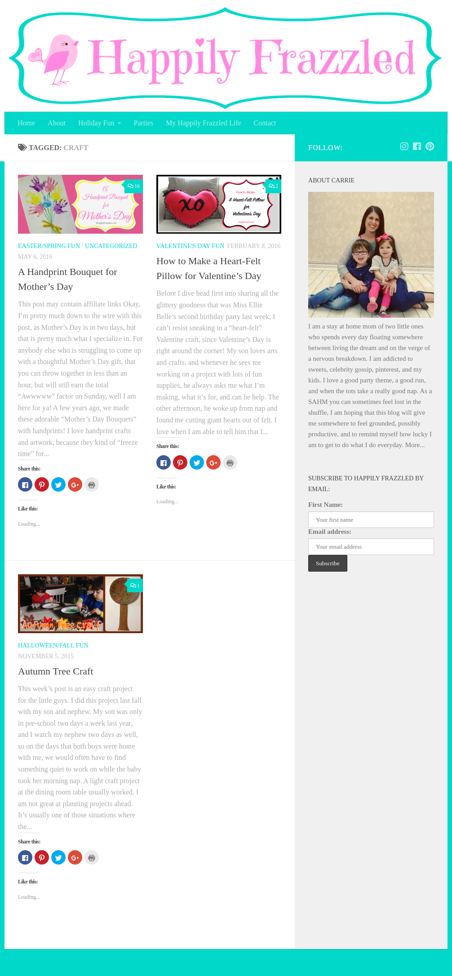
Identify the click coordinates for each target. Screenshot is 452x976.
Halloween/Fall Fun (53, 645)
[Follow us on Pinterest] (429, 146)
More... (415, 444)
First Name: (325, 504)
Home (26, 123)
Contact (265, 123)
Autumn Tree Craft (55, 671)
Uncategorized (111, 246)
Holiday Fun (96, 123)
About (57, 123)
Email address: (329, 531)
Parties (144, 123)
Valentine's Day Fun (190, 246)
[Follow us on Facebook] (416, 146)
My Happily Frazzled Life (203, 123)
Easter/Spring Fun (49, 246)
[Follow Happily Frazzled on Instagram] (404, 146)
